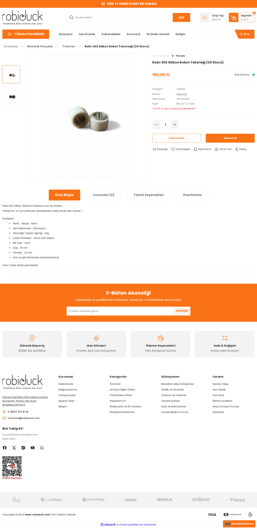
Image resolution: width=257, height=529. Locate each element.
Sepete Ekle (177, 138)
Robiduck (182, 94)
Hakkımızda (65, 384)
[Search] (129, 17)
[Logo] (22, 17)
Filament (115, 384)
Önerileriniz (192, 195)
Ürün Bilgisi (64, 195)
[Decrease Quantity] (156, 124)
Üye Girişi (218, 395)
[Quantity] (165, 124)
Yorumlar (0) (103, 195)
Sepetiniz (218, 412)
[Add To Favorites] (182, 149)
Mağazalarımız (67, 389)
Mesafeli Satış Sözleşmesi (177, 384)
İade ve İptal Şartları (173, 406)
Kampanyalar (67, 395)
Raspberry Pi (118, 401)
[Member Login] (213, 17)
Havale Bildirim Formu (174, 412)
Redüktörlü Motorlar (122, 412)
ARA (181, 17)
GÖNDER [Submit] (181, 311)
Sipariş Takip (66, 401)
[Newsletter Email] (129, 311)
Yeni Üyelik (219, 389)
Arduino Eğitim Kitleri (122, 389)
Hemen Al (230, 138)
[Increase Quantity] (175, 124)
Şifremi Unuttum (222, 401)
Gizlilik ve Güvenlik (172, 389)
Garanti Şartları (170, 401)
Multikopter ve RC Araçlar (125, 406)
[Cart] (242, 17)
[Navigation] (25, 34)
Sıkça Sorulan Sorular (226, 406)
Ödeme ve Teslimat (173, 395)
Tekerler (181, 89)
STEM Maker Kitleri (121, 395)
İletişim (62, 406)
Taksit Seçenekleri (148, 195)
